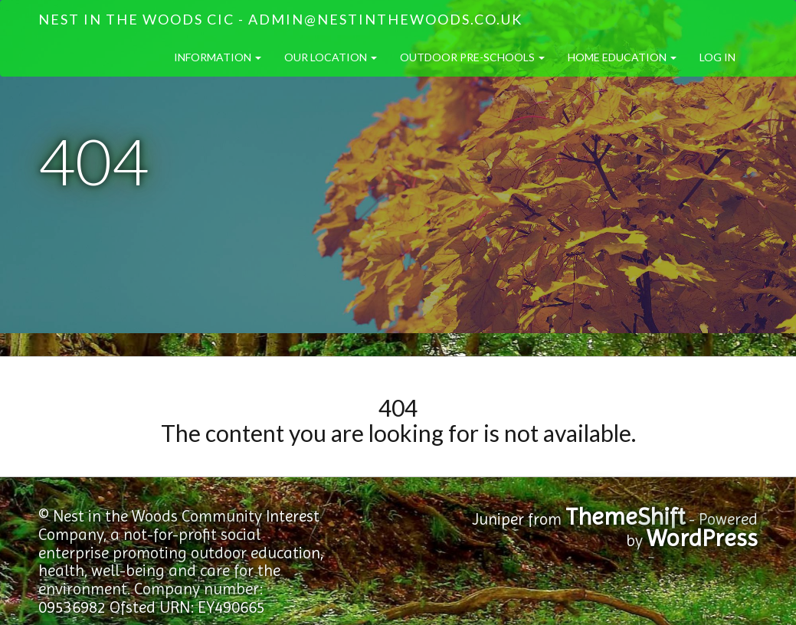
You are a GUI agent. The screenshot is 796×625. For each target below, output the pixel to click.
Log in (717, 57)
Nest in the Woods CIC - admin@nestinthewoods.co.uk (280, 19)
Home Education (622, 57)
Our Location (330, 57)
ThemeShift (625, 516)
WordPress (702, 538)
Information (217, 57)
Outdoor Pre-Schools (472, 57)
